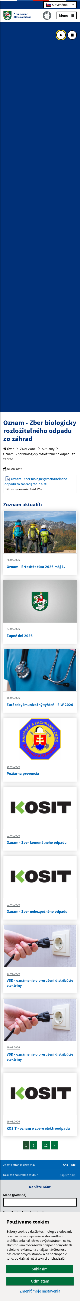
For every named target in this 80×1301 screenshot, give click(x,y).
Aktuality (48, 449)
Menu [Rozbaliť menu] (66, 15)
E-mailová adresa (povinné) (24, 1212)
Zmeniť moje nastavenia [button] (40, 1291)
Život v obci (28, 449)
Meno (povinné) (14, 1195)
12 (46, 1145)
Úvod (9, 449)
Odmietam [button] (40, 1281)
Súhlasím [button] (40, 1268)
